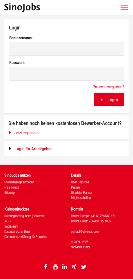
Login (113, 99)
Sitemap (9, 192)
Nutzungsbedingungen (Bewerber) (24, 215)
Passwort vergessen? (108, 87)
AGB (7, 221)
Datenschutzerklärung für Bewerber (25, 236)
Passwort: (17, 62)
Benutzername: (21, 37)
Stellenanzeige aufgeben (19, 182)
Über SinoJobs (80, 182)
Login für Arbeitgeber (33, 148)
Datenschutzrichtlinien (17, 231)
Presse (75, 187)
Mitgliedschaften (81, 197)
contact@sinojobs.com (85, 231)
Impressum (11, 226)
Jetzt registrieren (27, 133)
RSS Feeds (11, 187)
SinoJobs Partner (81, 192)
